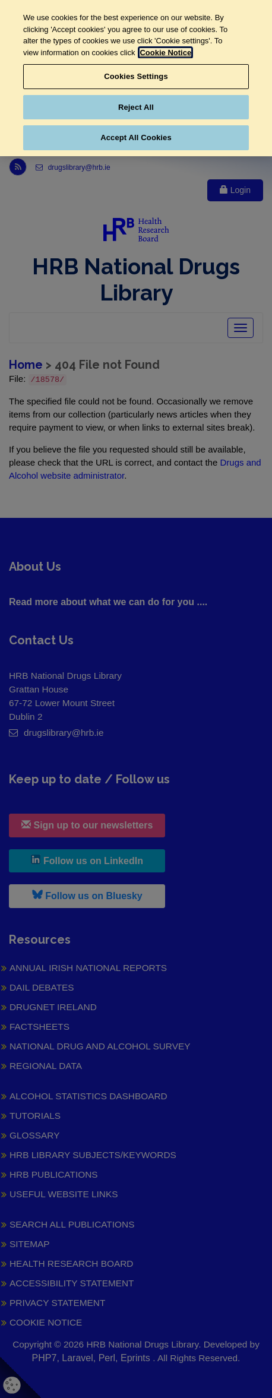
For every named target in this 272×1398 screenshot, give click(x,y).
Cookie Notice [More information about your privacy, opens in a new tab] (165, 52)
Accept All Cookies (136, 137)
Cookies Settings (136, 76)
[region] (136, 78)
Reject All (136, 107)
